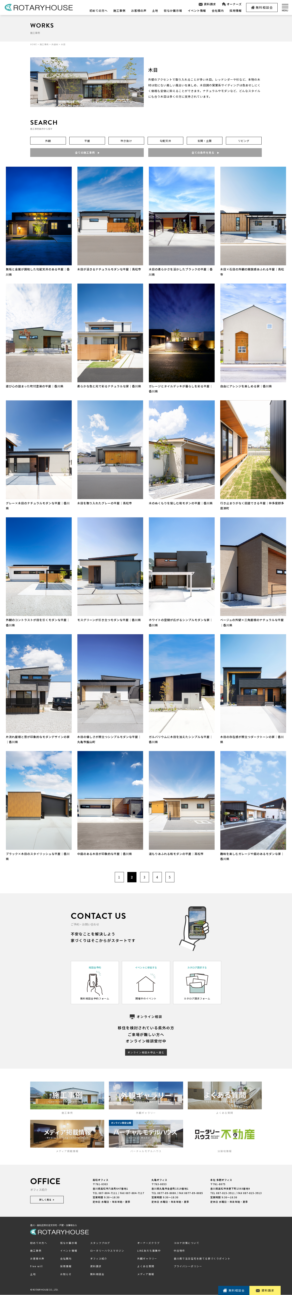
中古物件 (179, 1250)
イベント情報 (197, 11)
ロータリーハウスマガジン (107, 1250)
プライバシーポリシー (188, 1266)
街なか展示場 (173, 11)
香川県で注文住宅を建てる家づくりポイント (202, 1258)
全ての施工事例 (87, 152)
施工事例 (119, 11)
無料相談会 (262, 7)
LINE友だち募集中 (149, 1250)
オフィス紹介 (98, 1258)
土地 (155, 11)
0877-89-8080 (166, 1193)
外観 (48, 141)
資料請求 (207, 4)
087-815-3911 (225, 1193)
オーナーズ (231, 4)
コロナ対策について (186, 1243)
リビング (243, 141)
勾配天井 (165, 141)
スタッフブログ (100, 1243)
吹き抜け (126, 141)
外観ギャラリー (147, 1258)
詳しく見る (47, 1199)
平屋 (87, 141)
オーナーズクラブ (148, 1243)
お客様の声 (138, 11)
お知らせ (66, 1274)
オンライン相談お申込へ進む (146, 1052)
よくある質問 (145, 1266)
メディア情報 (145, 1274)
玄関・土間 (205, 141)
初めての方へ (98, 11)
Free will (36, 1266)
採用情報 (236, 11)
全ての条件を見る (205, 152)
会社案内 (218, 11)
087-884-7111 (108, 1193)
